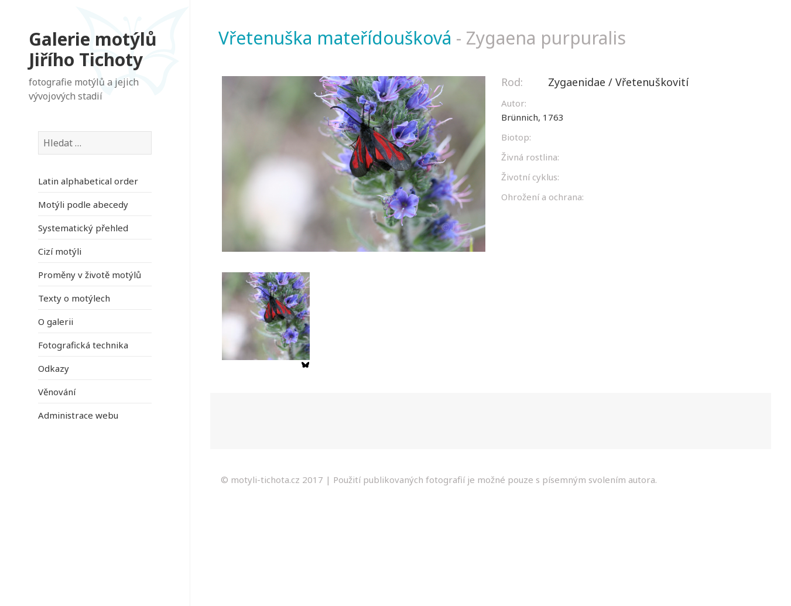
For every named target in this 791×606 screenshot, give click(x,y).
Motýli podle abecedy (83, 204)
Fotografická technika (83, 345)
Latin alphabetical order (88, 181)
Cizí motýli (59, 251)
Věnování (57, 392)
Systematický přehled (83, 228)
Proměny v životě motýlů (89, 274)
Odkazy (53, 368)
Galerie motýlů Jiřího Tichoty (93, 49)
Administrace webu (78, 415)
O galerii (55, 321)
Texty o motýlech (74, 298)
